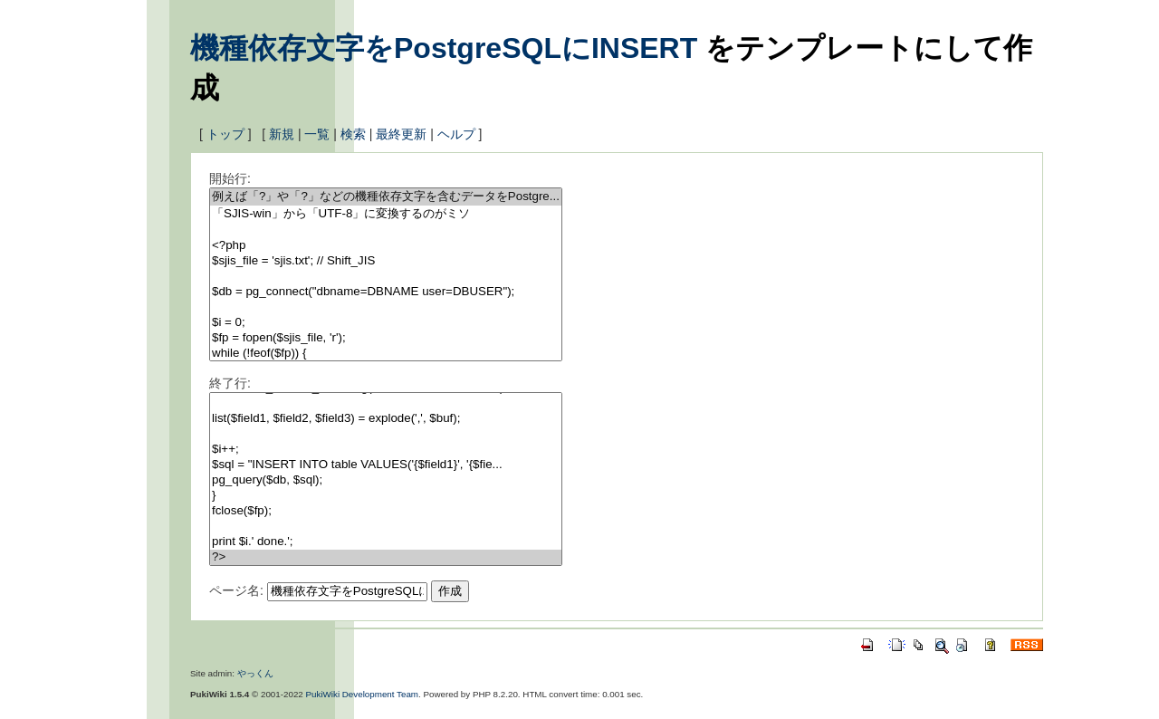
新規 (281, 134)
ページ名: (236, 590)
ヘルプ (456, 134)
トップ (225, 134)
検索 (353, 134)
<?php (385, 246)
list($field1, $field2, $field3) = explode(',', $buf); (385, 419)
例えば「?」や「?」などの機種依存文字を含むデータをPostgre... (385, 197)
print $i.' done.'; (385, 542)
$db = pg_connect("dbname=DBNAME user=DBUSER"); (385, 292)
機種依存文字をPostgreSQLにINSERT (443, 48)
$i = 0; (385, 323)
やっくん (255, 673)
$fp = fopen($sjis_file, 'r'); (385, 338)
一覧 (317, 134)
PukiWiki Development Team (362, 694)
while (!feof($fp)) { (385, 353)
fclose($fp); (385, 511)
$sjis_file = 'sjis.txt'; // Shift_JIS (385, 261)
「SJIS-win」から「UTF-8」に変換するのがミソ (385, 214)
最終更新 (401, 134)
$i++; (385, 449)
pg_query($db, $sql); (385, 480)
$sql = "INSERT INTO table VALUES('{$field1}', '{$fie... (385, 465)
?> (385, 557)
